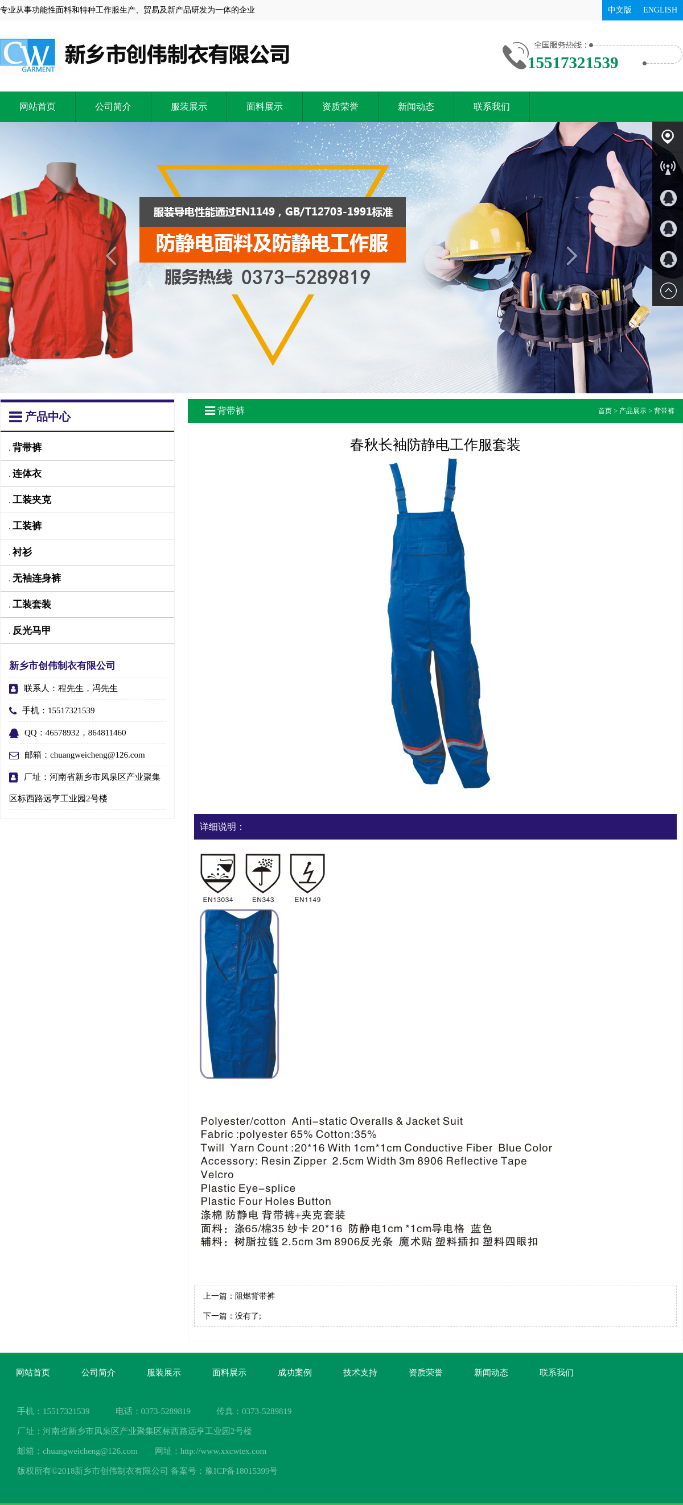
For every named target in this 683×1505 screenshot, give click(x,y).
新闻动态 (416, 106)
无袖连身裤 (35, 578)
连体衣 (25, 473)
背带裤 (25, 447)
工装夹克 (30, 499)
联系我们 (492, 106)
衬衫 (20, 552)
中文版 (620, 10)
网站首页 (37, 106)
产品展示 (633, 411)
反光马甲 (30, 630)
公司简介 (113, 106)
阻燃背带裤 (255, 1296)
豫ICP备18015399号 (241, 1470)
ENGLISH (660, 10)
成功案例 (295, 1372)
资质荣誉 (340, 106)
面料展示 (264, 106)
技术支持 (360, 1372)
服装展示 (189, 106)
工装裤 (25, 526)
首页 (605, 411)
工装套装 (30, 604)
